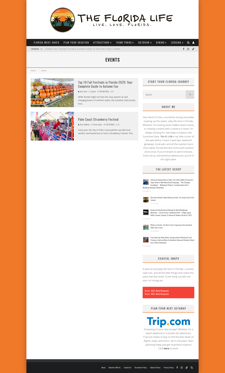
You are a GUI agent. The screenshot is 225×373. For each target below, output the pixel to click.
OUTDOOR (144, 42)
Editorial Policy (155, 367)
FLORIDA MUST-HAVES (46, 42)
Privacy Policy (169, 367)
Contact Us (127, 367)
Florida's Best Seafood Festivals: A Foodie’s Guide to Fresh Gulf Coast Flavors (82, 49)
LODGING (176, 42)
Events (93, 92)
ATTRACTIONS (101, 42)
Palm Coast (97, 125)
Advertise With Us (115, 367)
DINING (160, 42)
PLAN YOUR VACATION (76, 42)
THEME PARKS (124, 42)
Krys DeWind (84, 124)
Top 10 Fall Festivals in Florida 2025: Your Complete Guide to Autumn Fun (105, 84)
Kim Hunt (82, 91)
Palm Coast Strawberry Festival (98, 119)
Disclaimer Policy (141, 367)
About (103, 367)
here (166, 348)
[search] (190, 94)
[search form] (164, 94)
